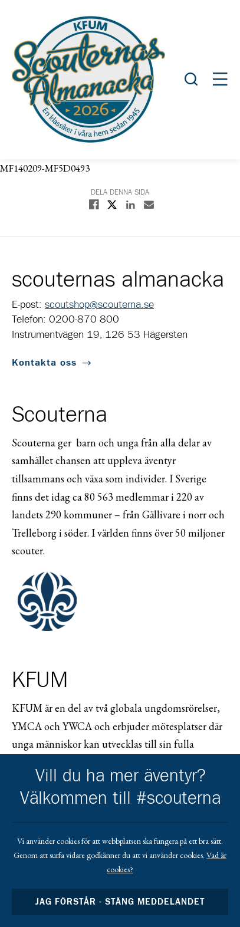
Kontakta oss (44, 362)
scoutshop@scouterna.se (99, 305)
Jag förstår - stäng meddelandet (120, 902)
